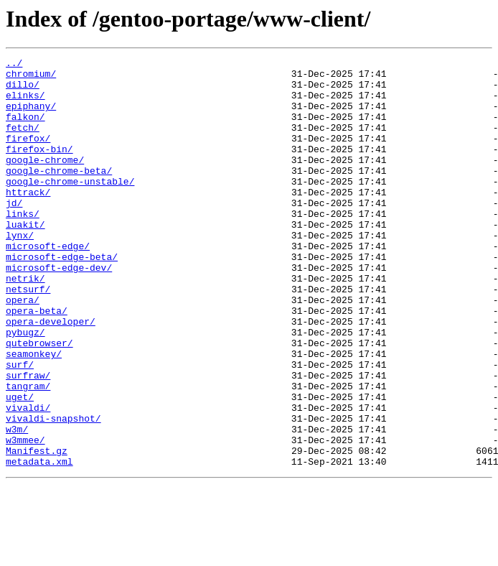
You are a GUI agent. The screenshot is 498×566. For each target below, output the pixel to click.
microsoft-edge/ (48, 284)
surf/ (20, 426)
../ (14, 64)
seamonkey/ (34, 413)
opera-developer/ (50, 374)
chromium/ (31, 77)
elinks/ (25, 103)
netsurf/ (28, 336)
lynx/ (20, 271)
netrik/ (25, 323)
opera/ (22, 349)
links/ (22, 245)
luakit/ (25, 258)
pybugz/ (25, 387)
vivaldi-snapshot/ (53, 491)
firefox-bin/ (39, 168)
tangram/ (28, 452)
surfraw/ (28, 439)
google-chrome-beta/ (59, 193)
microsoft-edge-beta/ (62, 297)
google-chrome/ (45, 181)
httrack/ (28, 219)
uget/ (20, 465)
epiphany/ (31, 116)
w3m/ (17, 504)
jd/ (14, 232)
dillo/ (22, 90)
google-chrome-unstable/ (70, 206)
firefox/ (28, 155)
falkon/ (25, 129)
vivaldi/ (28, 478)
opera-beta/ (36, 362)
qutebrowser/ (39, 400)
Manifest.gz (36, 530)
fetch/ (22, 142)
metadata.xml (39, 543)
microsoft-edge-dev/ (59, 310)
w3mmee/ (25, 517)
